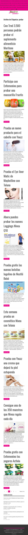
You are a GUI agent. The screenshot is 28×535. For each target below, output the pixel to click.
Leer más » (6, 75)
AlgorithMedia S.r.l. (16, 529)
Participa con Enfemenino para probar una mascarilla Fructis (13, 88)
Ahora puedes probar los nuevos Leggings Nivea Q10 (13, 224)
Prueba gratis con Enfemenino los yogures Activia (13, 456)
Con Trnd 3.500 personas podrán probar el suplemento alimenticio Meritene (12, 36)
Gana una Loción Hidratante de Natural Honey (14, 498)
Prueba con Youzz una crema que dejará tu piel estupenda (13, 365)
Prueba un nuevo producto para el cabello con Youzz (13, 132)
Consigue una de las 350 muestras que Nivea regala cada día (13, 412)
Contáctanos (14, 533)
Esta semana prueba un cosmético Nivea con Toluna (12, 318)
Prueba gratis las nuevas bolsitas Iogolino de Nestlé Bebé (13, 272)
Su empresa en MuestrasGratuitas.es (16, 530)
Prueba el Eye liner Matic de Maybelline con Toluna (14, 178)
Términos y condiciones (18, 532)
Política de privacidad (9, 532)
